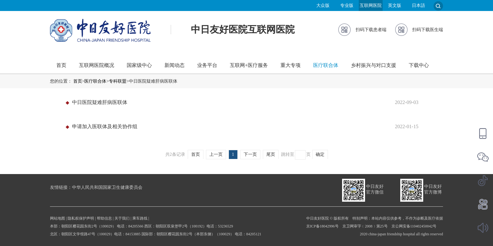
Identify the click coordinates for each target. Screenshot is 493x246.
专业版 (346, 5)
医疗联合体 (325, 65)
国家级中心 (139, 65)
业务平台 (207, 65)
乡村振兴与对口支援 (373, 65)
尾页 (270, 154)
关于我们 (122, 218)
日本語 (418, 5)
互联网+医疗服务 (249, 65)
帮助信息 (104, 218)
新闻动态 (174, 65)
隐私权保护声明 (81, 218)
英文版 (394, 5)
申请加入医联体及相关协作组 (104, 126)
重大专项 (290, 65)
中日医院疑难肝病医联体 (99, 102)
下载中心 (419, 65)
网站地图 (57, 218)
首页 (61, 65)
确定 (320, 154)
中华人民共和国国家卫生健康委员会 (107, 187)
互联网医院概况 (96, 65)
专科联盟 (117, 81)
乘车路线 (139, 218)
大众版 (323, 5)
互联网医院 (371, 5)
